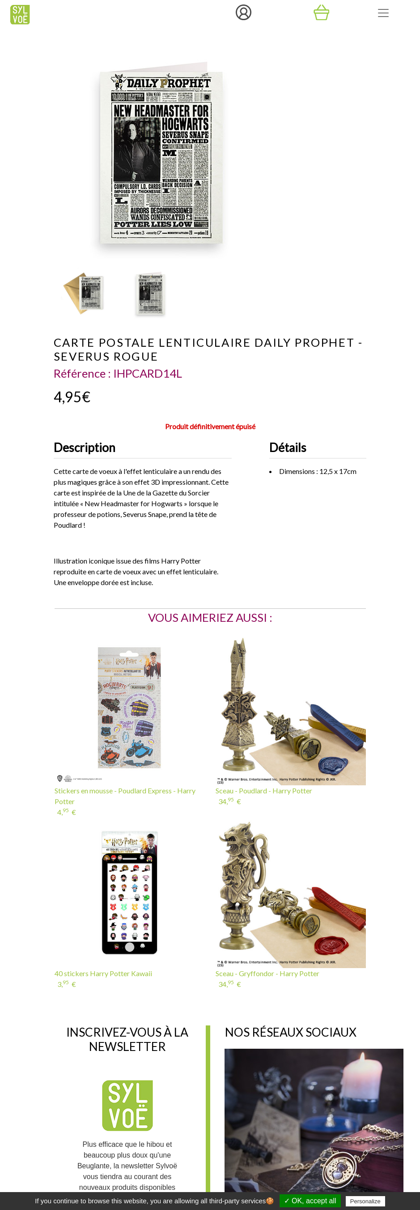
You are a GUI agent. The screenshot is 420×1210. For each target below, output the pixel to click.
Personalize (365, 1201)
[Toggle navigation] (383, 13)
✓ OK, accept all (310, 1201)
